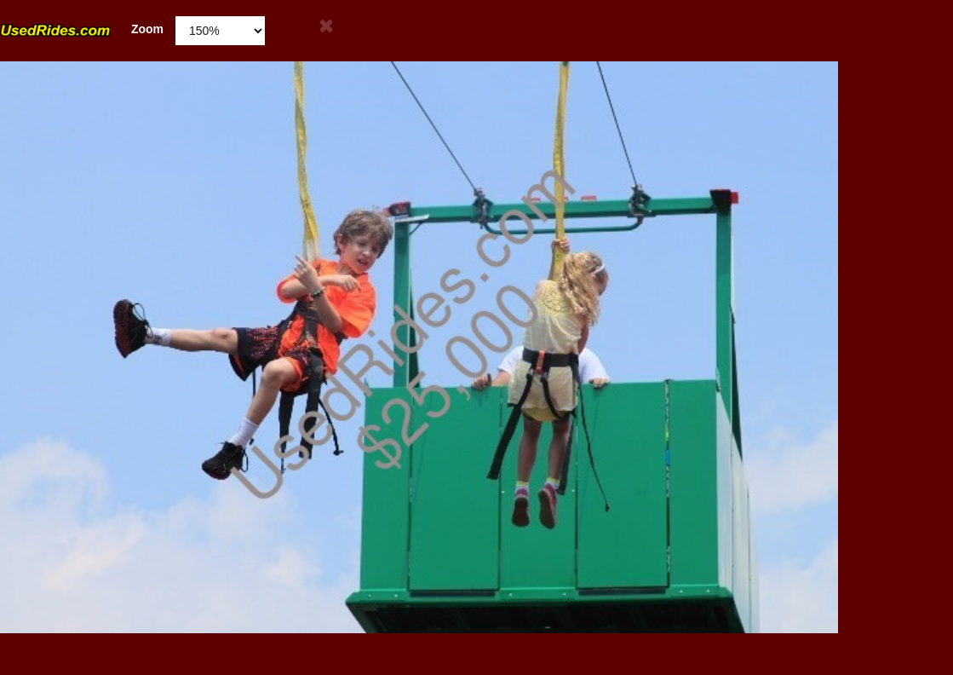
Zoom (82, 29)
